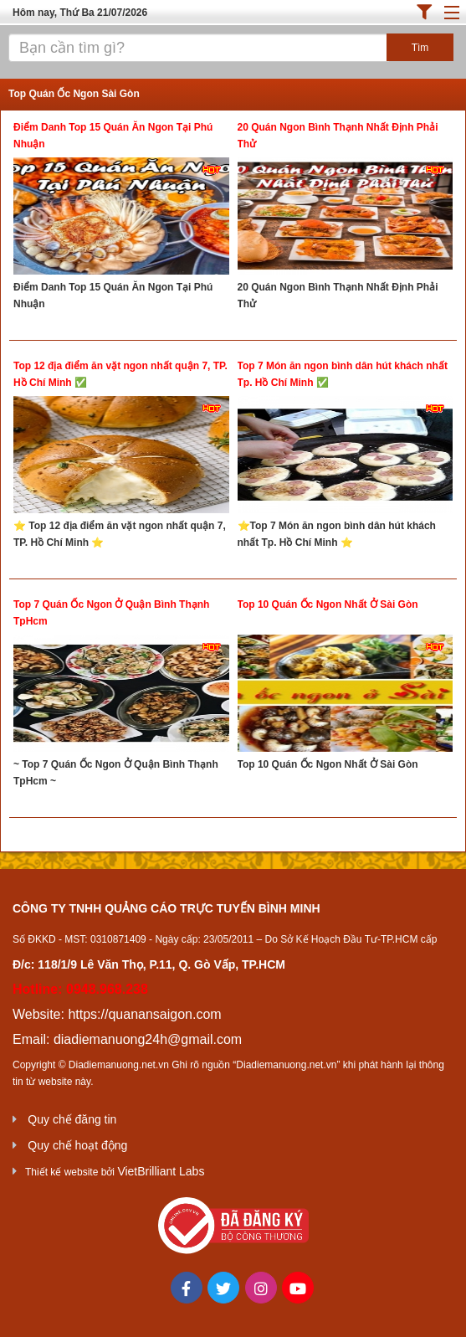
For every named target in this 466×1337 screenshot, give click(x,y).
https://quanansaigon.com (144, 1014)
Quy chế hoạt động (77, 1145)
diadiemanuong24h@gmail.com (148, 1039)
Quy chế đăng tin (72, 1119)
